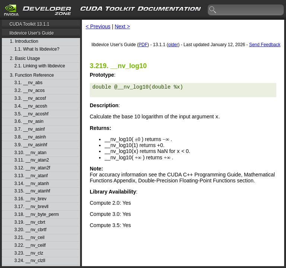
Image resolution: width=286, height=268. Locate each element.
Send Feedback (264, 44)
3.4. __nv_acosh (31, 106)
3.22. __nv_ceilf (30, 245)
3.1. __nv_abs (28, 82)
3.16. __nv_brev (31, 199)
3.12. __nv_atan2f (32, 168)
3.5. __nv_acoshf (31, 114)
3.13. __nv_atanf (31, 175)
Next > (122, 26)
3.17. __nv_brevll (31, 206)
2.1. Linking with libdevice (40, 66)
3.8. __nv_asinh (30, 137)
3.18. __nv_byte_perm (37, 214)
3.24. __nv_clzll (30, 260)
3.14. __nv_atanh (32, 183)
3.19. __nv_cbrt (30, 222)
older (173, 44)
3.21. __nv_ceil (30, 237)
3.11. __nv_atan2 (32, 160)
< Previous (98, 26)
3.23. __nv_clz (29, 253)
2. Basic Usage (25, 58)
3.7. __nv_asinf (30, 129)
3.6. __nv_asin (29, 121)
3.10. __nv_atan (31, 152)
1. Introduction (24, 41)
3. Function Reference (32, 75)
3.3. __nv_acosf (30, 98)
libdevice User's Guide (31, 33)
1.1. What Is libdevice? (37, 49)
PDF (143, 44)
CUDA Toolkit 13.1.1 (29, 24)
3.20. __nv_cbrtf (31, 229)
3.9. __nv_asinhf (31, 145)
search (213, 10)
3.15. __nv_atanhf (32, 191)
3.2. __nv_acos (30, 90)
